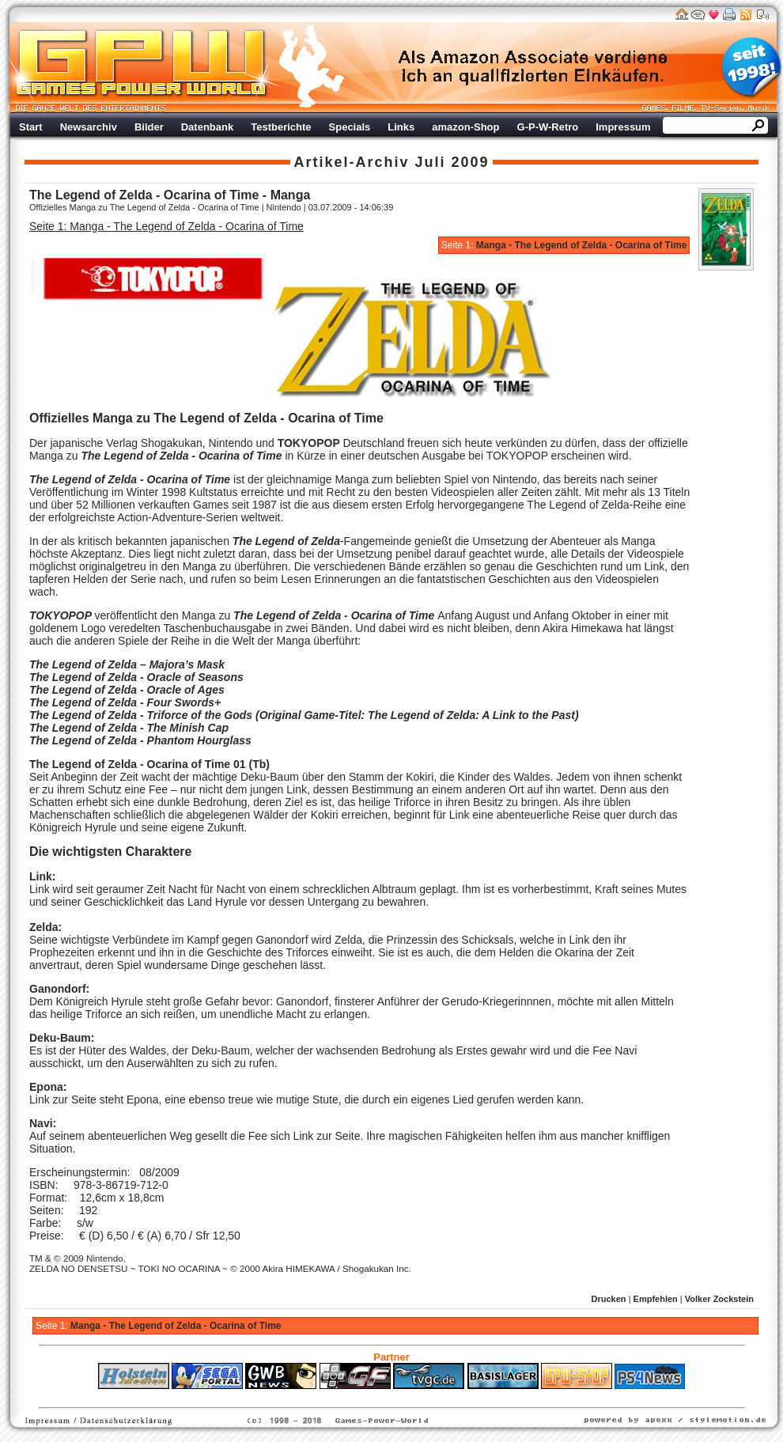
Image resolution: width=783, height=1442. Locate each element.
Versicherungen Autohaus (441, 1396)
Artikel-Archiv (351, 162)
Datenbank (207, 127)
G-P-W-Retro (548, 127)
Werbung (534, 67)
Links (401, 127)
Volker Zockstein (719, 1299)
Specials (350, 127)
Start (31, 127)
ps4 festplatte (313, 1396)
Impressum (623, 127)
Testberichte (281, 127)
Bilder (149, 127)
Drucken (609, 1299)
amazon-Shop (465, 127)
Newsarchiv (88, 127)
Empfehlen (656, 1299)
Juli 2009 (452, 162)
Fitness (363, 1396)
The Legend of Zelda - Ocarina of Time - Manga (169, 195)
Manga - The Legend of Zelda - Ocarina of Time (581, 245)
